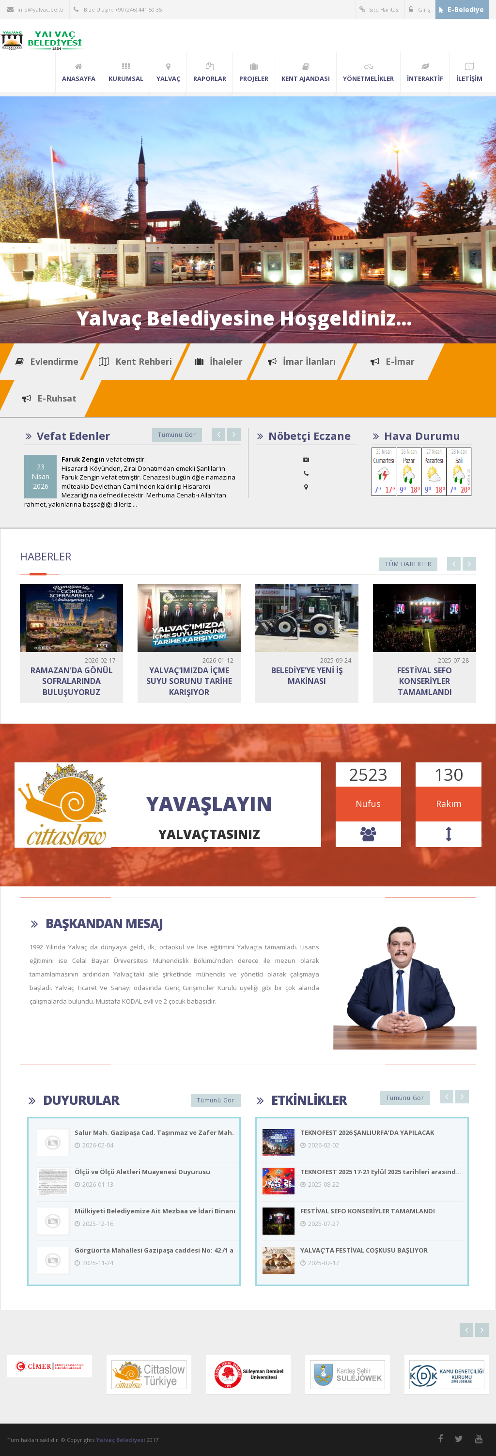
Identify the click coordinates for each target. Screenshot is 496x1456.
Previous (218, 434)
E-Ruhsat (49, 398)
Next (234, 434)
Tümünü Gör (177, 435)
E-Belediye (461, 9)
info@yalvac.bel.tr (35, 9)
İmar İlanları (302, 361)
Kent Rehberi (135, 361)
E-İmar (393, 361)
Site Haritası (379, 9)
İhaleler (219, 361)
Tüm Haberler (408, 564)
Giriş (419, 9)
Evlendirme (47, 361)
